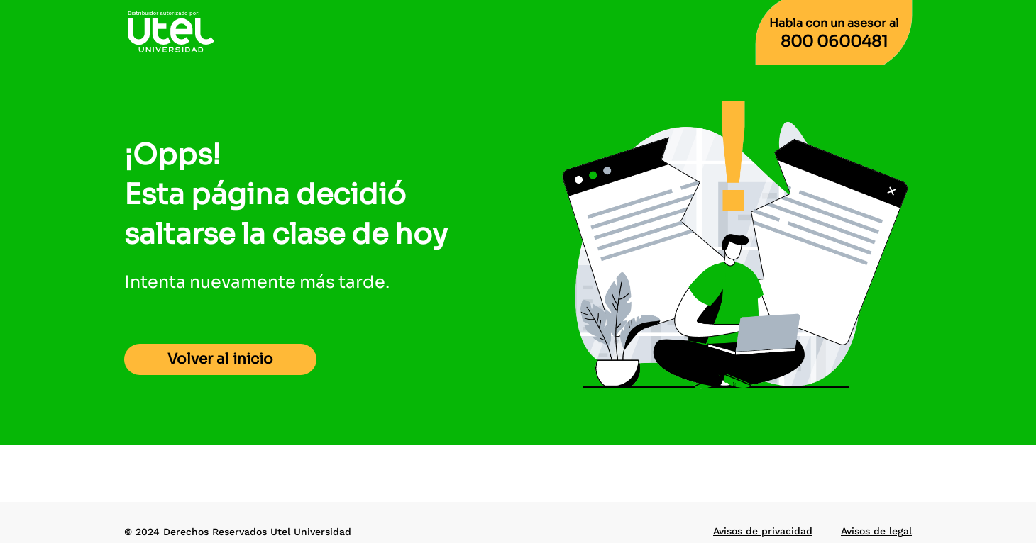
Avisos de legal (876, 531)
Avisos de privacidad (762, 531)
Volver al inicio (220, 359)
